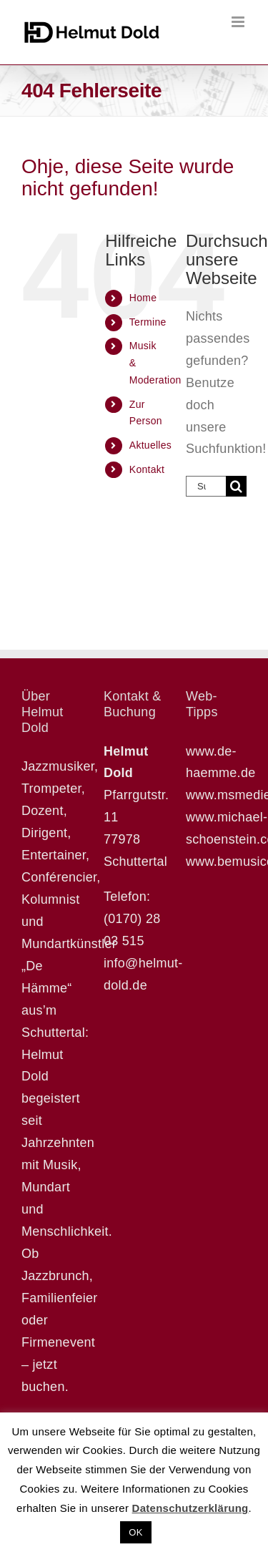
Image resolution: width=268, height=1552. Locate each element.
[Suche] (236, 486)
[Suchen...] (206, 486)
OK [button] (135, 1532)
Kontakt (146, 469)
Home (143, 297)
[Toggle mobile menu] (239, 21)
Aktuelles (150, 445)
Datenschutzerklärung (190, 1508)
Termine (148, 322)
